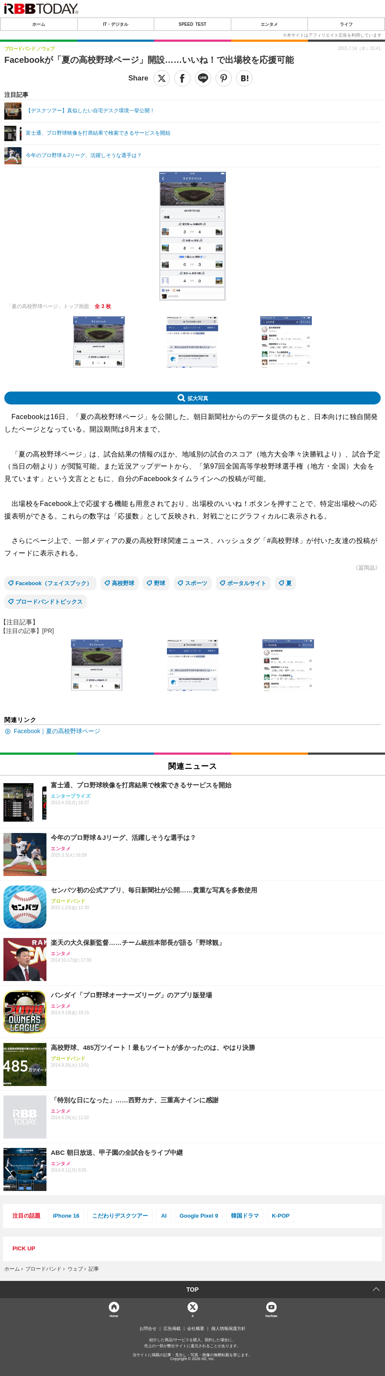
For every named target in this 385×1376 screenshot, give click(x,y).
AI (163, 1215)
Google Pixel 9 (198, 1215)
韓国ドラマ (245, 1215)
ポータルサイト (246, 583)
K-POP (281, 1215)
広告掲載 (172, 1329)
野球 (159, 583)
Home (114, 1315)
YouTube (271, 1315)
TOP (192, 1289)
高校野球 (123, 583)
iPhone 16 (66, 1215)
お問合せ (148, 1329)
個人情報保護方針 (228, 1329)
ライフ (346, 24)
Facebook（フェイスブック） (53, 583)
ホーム (38, 24)
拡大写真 (198, 398)
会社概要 (195, 1329)
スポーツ (196, 583)
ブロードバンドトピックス (49, 602)
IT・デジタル (115, 24)
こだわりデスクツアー (120, 1215)
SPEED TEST (192, 24)
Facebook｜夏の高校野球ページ (57, 731)
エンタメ (269, 24)
